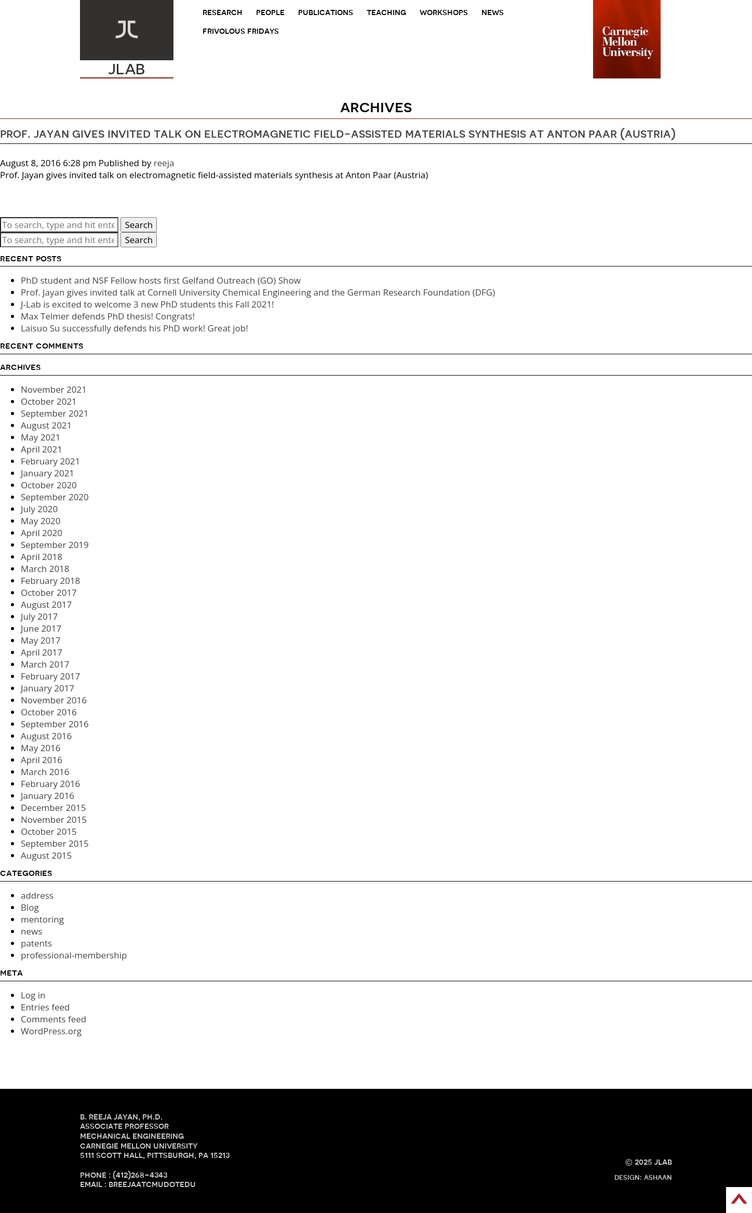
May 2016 (41, 748)
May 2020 (41, 521)
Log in (33, 995)
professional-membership (74, 955)
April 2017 (41, 652)
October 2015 (49, 831)
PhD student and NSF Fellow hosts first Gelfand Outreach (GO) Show (161, 280)
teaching (386, 12)
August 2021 (46, 425)
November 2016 (54, 700)
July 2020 (39, 509)
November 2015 (54, 819)
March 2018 (45, 569)
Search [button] (139, 225)
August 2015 (46, 855)
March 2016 (45, 772)
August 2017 (46, 604)
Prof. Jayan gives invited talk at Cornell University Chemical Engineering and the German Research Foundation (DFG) (258, 292)
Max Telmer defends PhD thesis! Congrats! (108, 316)
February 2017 (50, 676)
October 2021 (49, 401)
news (492, 12)
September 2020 (55, 497)
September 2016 (55, 724)
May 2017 (41, 640)
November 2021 (54, 389)
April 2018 (41, 557)
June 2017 (41, 628)
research (223, 12)
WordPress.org (51, 1031)
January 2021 (47, 473)
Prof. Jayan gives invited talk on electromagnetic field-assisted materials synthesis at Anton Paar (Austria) (338, 133)
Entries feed (45, 1007)
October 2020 (49, 485)
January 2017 (47, 688)
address (37, 895)
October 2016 (49, 712)
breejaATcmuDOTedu (152, 1184)
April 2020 (41, 533)
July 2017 (39, 616)
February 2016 (50, 784)
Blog (30, 907)
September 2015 (55, 843)
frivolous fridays (241, 30)
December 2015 (53, 808)
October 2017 (49, 592)
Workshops (444, 12)
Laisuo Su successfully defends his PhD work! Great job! (134, 328)
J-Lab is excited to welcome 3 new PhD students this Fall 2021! (147, 304)
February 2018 (50, 580)
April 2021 (41, 449)
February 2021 (50, 461)
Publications (325, 12)
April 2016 (41, 760)
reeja (164, 163)
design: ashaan (643, 1177)
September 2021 (55, 413)
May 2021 (41, 437)
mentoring (42, 919)
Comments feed (53, 1019)
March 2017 (45, 664)
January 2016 (47, 796)
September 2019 (55, 545)
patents (36, 943)
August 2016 (46, 736)
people (270, 12)
